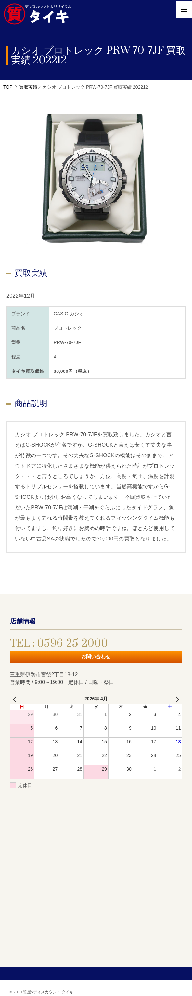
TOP (8, 87)
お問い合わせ (95, 656)
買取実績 (28, 87)
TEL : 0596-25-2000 (59, 643)
